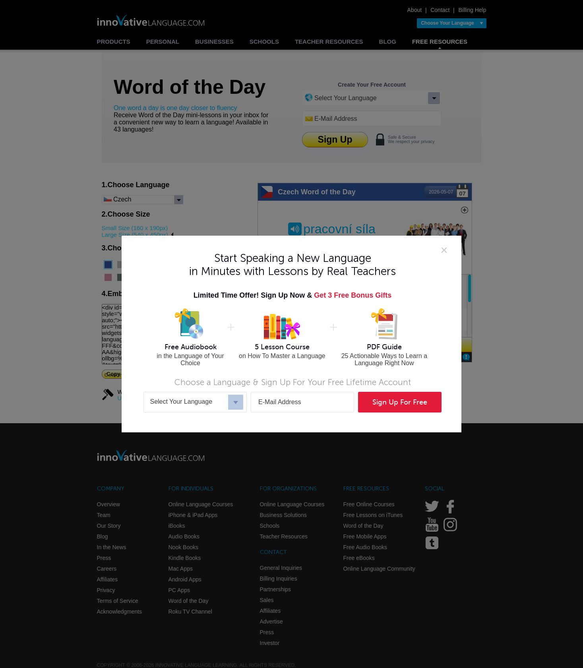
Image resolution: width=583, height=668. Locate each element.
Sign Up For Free (399, 402)
